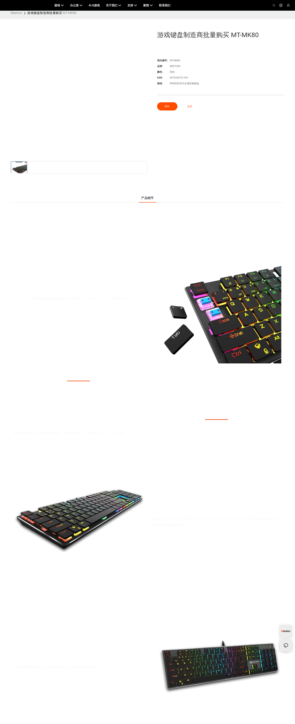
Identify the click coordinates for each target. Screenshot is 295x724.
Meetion (16, 13)
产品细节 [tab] (147, 198)
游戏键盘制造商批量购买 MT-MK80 (51, 13)
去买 (189, 106)
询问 (167, 106)
